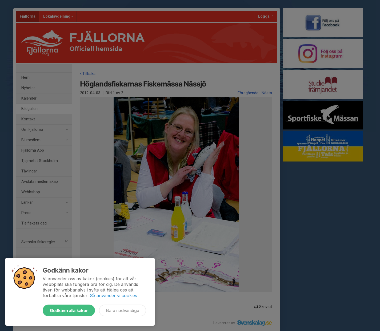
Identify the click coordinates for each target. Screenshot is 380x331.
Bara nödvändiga (122, 310)
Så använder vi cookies (113, 295)
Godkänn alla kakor (69, 310)
